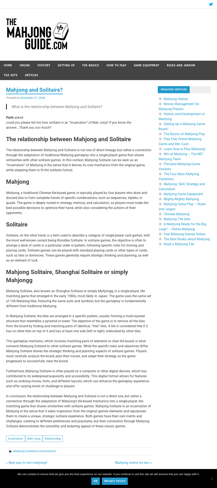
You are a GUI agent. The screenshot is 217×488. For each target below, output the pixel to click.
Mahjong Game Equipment (183, 194)
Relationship (53, 438)
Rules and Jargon (181, 65)
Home (8, 65)
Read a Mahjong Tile (179, 244)
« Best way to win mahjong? (26, 463)
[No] (212, 479)
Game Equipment (146, 65)
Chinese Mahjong (176, 214)
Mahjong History (176, 99)
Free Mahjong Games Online (184, 234)
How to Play (116, 65)
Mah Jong (33, 438)
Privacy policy (114, 481)
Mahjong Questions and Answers (34, 451)
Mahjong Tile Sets (177, 219)
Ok (96, 481)
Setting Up (66, 65)
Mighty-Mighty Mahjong (181, 199)
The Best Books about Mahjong (187, 239)
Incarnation (15, 438)
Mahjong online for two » (133, 463)
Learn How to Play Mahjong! (184, 149)
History (44, 65)
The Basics (90, 65)
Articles (31, 75)
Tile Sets (11, 75)
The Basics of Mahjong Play (184, 134)
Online (25, 65)
